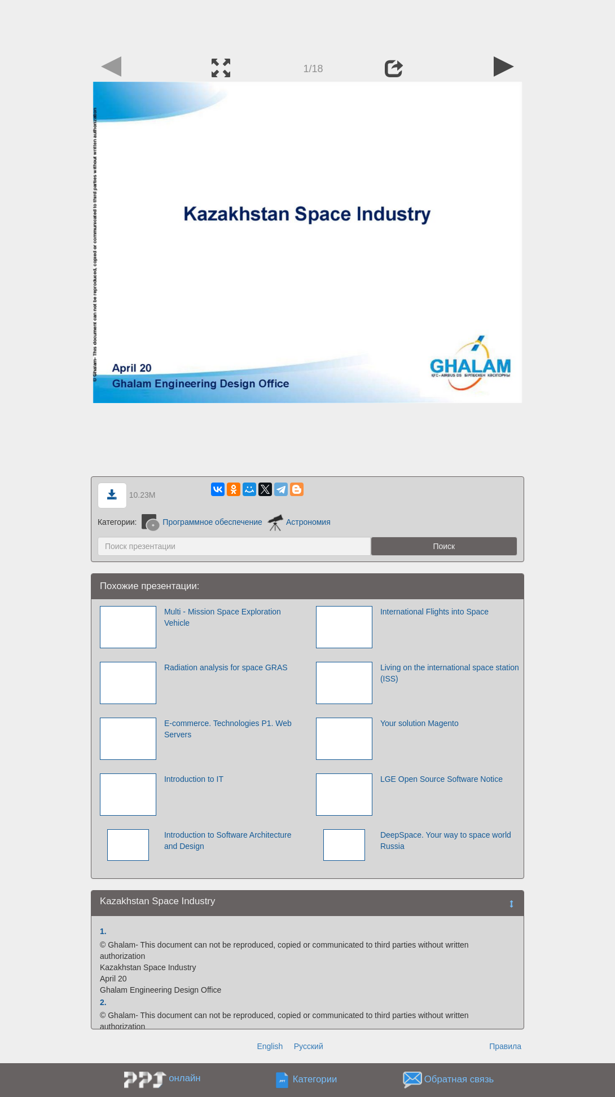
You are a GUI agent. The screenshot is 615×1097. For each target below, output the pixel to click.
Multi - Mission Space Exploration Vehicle (222, 617)
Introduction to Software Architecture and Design (228, 840)
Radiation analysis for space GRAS (226, 667)
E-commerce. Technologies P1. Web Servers (228, 729)
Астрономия (299, 522)
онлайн (184, 1078)
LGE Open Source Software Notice (441, 779)
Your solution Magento (419, 723)
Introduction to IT (193, 779)
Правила (505, 1046)
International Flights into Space (434, 611)
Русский (308, 1046)
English (270, 1046)
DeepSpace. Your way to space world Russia (445, 840)
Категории (315, 1079)
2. (103, 1002)
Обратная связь (459, 1079)
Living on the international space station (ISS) (449, 673)
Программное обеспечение (202, 522)
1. (103, 931)
